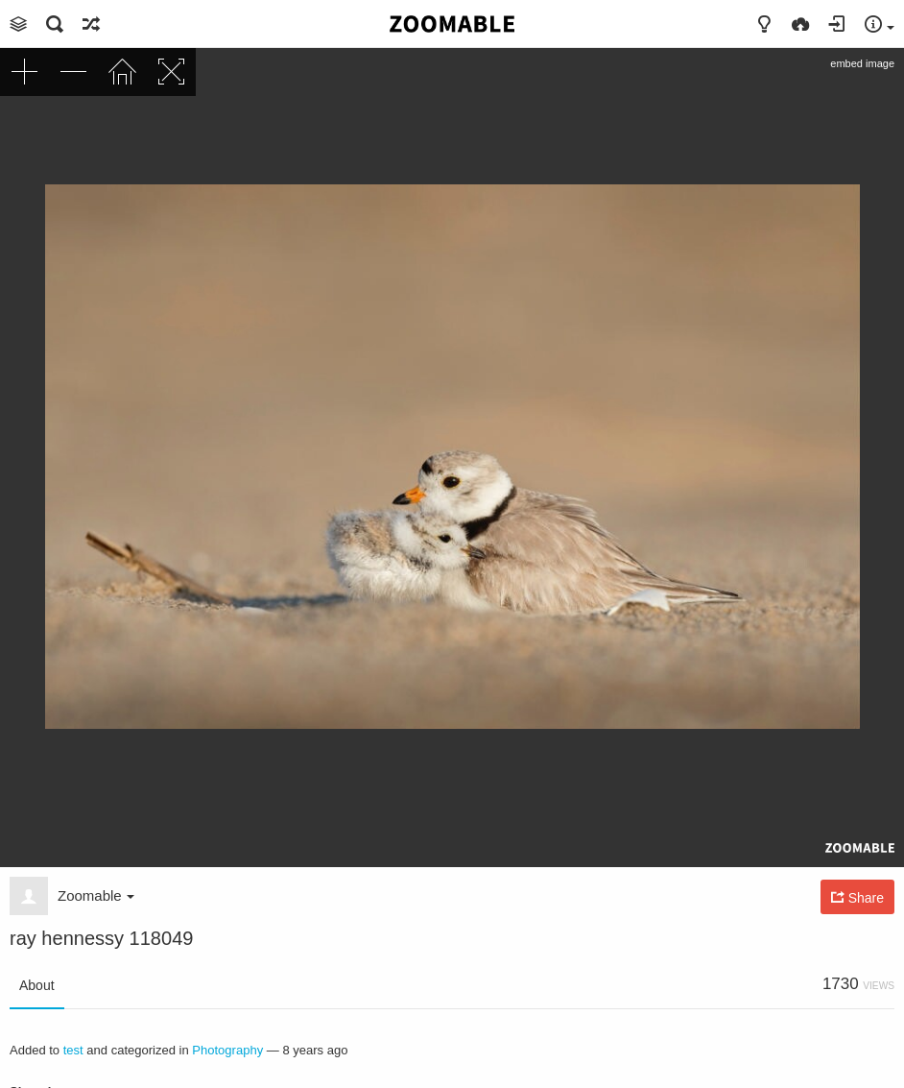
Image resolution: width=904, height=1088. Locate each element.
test (73, 1050)
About (37, 985)
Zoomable (96, 895)
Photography (227, 1050)
